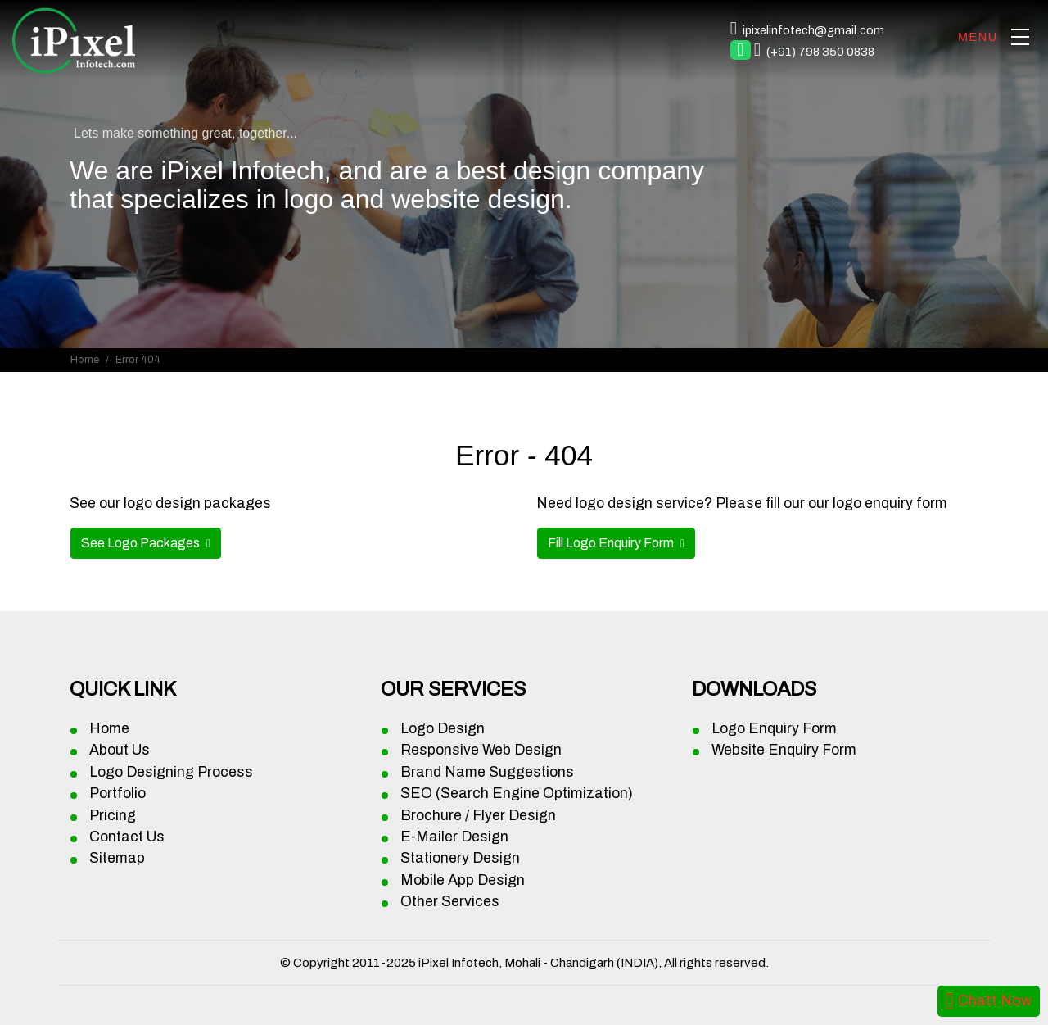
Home (84, 359)
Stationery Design (460, 858)
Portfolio (117, 793)
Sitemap (117, 858)
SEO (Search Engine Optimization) (516, 793)
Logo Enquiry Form (774, 729)
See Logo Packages (141, 543)
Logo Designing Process (171, 772)
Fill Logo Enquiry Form (612, 543)
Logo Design (442, 729)
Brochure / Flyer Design (478, 815)
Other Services (449, 901)
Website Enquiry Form (783, 750)
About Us (119, 750)
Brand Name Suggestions (487, 772)
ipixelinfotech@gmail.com (813, 30)
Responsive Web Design (481, 750)
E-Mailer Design (454, 837)
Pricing (112, 815)
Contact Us (127, 837)
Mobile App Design (462, 880)
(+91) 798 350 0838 (820, 51)
